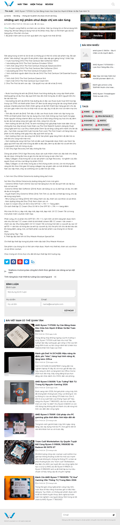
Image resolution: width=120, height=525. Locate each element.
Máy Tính (23, 4)
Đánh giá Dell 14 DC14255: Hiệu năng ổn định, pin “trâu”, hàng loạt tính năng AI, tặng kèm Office (55, 356)
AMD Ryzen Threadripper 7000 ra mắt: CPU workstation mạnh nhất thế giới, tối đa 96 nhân (104, 95)
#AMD (85, 111)
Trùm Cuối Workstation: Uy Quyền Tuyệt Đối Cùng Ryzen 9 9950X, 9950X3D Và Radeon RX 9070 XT (56, 444)
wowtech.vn (13, 521)
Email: (44, 299)
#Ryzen (97, 111)
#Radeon (87, 116)
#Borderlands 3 (103, 116)
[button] (113, 4)
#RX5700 (86, 125)
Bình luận (11, 287)
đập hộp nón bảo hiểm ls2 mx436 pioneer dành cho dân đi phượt (104, 77)
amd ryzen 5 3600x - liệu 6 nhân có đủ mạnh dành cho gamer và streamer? (104, 51)
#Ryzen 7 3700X (90, 129)
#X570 (101, 120)
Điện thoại (36, 4)
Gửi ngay (69, 310)
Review (49, 4)
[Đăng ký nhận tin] (113, 515)
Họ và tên (10, 299)
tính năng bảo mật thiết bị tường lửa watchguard (28, 277)
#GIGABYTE (87, 120)
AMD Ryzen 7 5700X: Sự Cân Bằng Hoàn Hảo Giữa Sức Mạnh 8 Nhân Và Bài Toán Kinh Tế (52, 11)
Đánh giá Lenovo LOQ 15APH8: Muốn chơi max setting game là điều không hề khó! (103, 86)
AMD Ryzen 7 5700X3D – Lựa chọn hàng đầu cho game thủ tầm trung (103, 66)
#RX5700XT (102, 125)
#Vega (106, 129)
